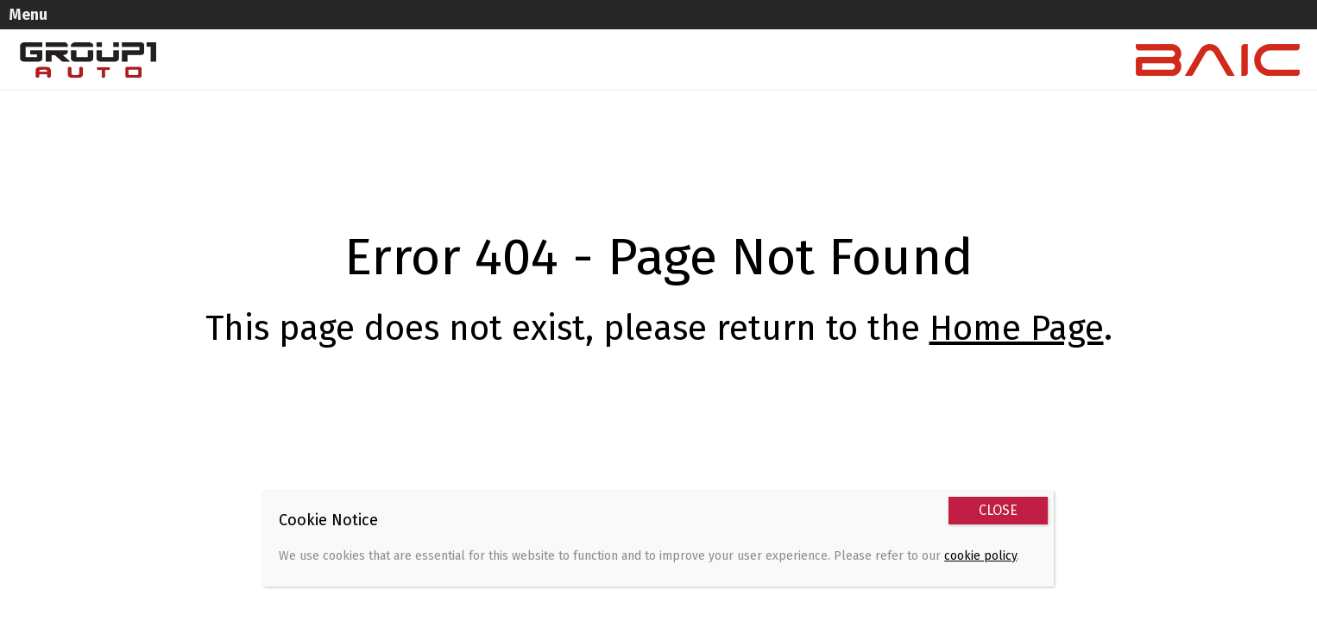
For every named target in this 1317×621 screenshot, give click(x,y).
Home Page (1016, 299)
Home (348, 30)
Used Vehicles (547, 30)
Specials (646, 30)
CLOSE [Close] (998, 510)
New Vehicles (436, 30)
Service (832, 30)
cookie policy (980, 556)
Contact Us (919, 30)
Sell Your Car (741, 30)
